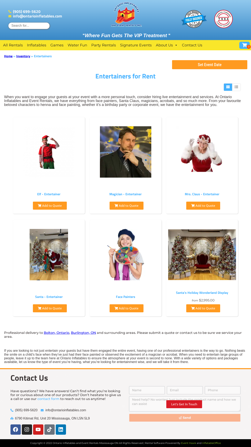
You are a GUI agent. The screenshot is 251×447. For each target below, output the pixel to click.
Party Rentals (103, 45)
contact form (48, 399)
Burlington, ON (83, 333)
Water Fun (77, 45)
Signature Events (136, 45)
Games (57, 45)
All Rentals (13, 45)
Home (8, 56)
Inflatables (36, 45)
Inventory (23, 56)
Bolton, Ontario (56, 333)
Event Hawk (188, 443)
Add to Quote (50, 205)
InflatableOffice (211, 443)
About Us (167, 45)
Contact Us (192, 45)
